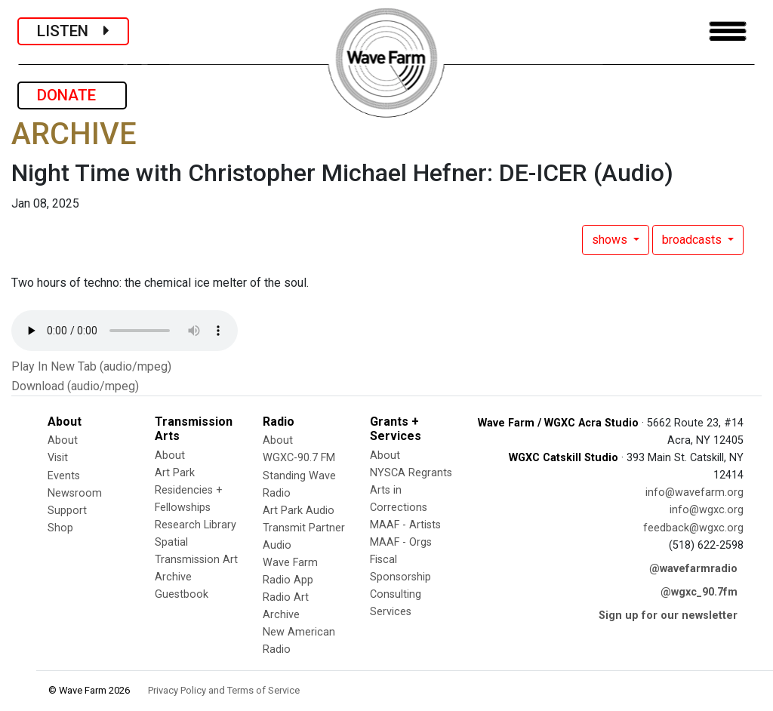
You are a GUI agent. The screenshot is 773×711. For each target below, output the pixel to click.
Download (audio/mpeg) (75, 386)
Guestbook (181, 594)
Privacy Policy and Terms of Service (224, 690)
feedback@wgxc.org (693, 528)
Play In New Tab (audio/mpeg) (91, 366)
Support (67, 510)
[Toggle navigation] (728, 31)
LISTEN (73, 31)
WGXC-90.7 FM (299, 457)
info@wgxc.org (707, 509)
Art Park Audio (298, 510)
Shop (60, 528)
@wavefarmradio (693, 568)
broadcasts (693, 239)
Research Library (195, 525)
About (63, 440)
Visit (58, 457)
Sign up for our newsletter (668, 615)
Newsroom (75, 493)
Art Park (175, 472)
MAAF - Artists (405, 525)
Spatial (171, 542)
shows (611, 239)
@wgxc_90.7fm (699, 592)
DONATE (72, 95)
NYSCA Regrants (411, 472)
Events (64, 475)
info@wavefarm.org (694, 492)
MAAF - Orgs (401, 542)
